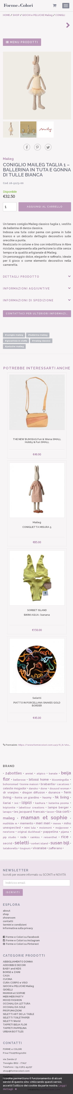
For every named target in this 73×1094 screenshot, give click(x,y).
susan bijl (59, 842)
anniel (29, 773)
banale (53, 773)
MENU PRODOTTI (22, 42)
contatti (8, 921)
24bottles (13, 773)
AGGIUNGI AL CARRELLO (45, 206)
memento (26, 823)
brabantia (48, 784)
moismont (45, 827)
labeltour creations (31, 807)
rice (65, 836)
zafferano (55, 848)
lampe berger (58, 807)
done (43, 788)
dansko (33, 788)
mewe (57, 823)
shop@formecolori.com (16, 1071)
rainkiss (35, 837)
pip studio (9, 837)
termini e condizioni (14, 924)
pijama (65, 831)
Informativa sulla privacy (18, 928)
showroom (9, 917)
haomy (47, 797)
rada (23, 837)
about (6, 910)
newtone (9, 831)
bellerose (19, 779)
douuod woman (59, 788)
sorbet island (39, 843)
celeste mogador (14, 788)
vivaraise (39, 848)
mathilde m (10, 823)
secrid (7, 843)
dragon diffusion (33, 792)
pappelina (50, 831)
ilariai (7, 803)
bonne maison (29, 784)
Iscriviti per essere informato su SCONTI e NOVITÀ (36, 872)
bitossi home (39, 779)
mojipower (62, 827)
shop (6, 914)
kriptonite (9, 807)
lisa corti (62, 811)
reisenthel (50, 837)
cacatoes (63, 784)
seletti (22, 843)
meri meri (43, 823)
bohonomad (10, 784)
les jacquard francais (29, 811)
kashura (40, 803)
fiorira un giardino (27, 797)
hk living (62, 797)
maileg (9, 818)
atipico (41, 773)
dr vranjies (11, 792)
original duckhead (29, 831)
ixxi (16, 803)
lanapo (7, 811)
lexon (50, 811)
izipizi (27, 802)
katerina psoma (59, 803)
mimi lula (30, 827)
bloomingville (60, 779)
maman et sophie (44, 817)
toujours (25, 848)
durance (54, 792)
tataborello (10, 848)
